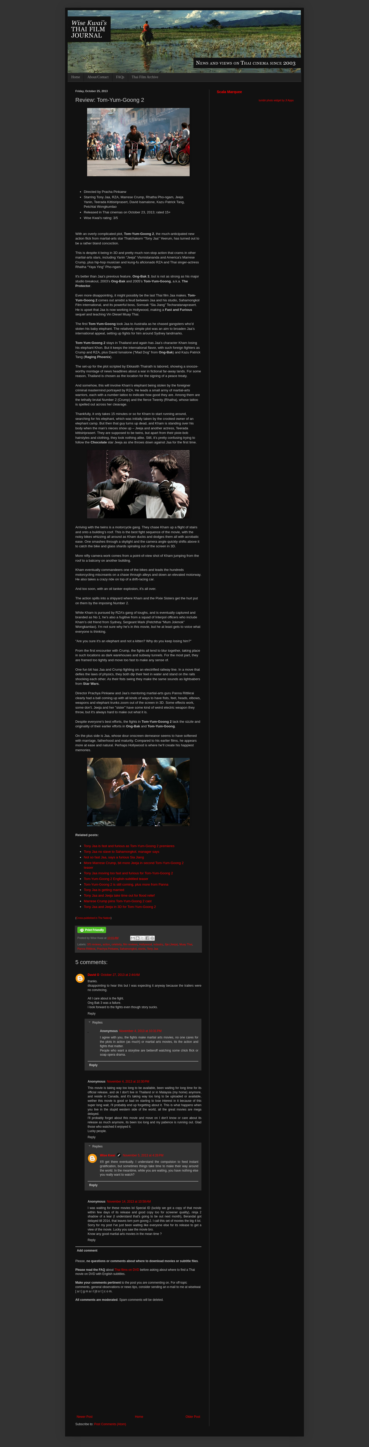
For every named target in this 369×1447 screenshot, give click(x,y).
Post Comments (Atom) (110, 1424)
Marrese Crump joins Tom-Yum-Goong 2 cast (117, 901)
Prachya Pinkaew (107, 948)
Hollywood (145, 944)
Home (75, 77)
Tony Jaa (152, 948)
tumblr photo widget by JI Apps (276, 100)
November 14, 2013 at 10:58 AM (129, 1201)
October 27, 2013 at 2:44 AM (120, 975)
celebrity (116, 944)
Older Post (193, 1417)
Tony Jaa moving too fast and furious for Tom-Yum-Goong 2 (128, 873)
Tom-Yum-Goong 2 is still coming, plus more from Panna (126, 884)
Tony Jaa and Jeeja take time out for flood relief (119, 895)
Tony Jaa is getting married (104, 890)
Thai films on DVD (127, 1270)
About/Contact (97, 77)
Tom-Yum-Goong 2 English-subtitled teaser (116, 879)
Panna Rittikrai (86, 948)
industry (158, 944)
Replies (97, 1023)
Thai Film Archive (145, 77)
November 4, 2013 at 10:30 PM (128, 1081)
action (106, 944)
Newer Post (85, 1417)
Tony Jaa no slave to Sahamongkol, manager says (121, 852)
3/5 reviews (94, 944)
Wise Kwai (107, 1155)
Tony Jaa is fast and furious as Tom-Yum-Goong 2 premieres (129, 846)
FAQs (120, 77)
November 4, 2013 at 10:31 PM (140, 1031)
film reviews (130, 944)
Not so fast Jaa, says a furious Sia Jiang (114, 857)
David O (93, 975)
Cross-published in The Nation (93, 918)
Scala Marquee (229, 92)
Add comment (87, 1250)
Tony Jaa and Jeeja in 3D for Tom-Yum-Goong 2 (120, 907)
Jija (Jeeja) (171, 944)
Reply (92, 1013)
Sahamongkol (128, 948)
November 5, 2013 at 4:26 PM (143, 1155)
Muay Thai (185, 944)
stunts (142, 948)
